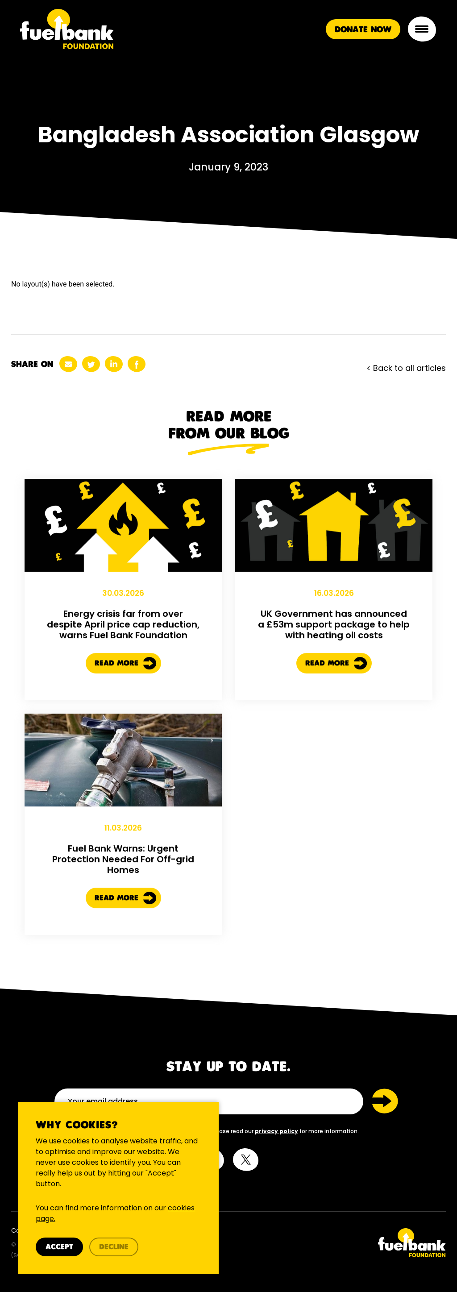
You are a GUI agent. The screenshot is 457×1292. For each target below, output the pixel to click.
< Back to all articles (406, 368)
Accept (59, 1247)
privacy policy (276, 1131)
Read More (126, 670)
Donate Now (363, 29)
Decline (114, 1247)
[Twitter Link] (340, 1242)
